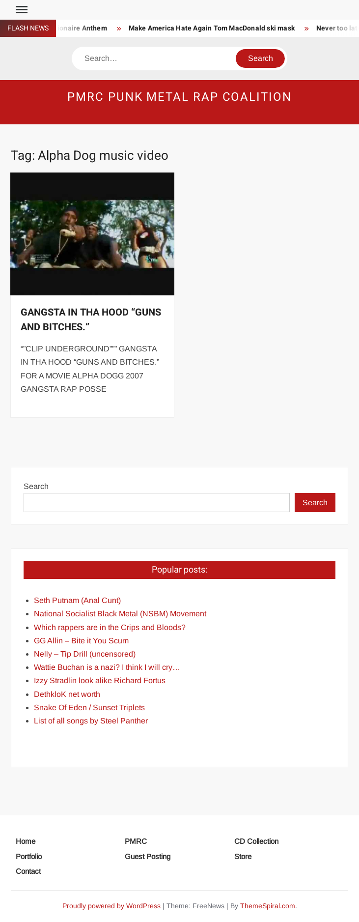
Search (36, 486)
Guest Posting (147, 856)
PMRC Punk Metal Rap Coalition (179, 97)
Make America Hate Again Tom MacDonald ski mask (216, 28)
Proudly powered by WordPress (111, 906)
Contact (28, 871)
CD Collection (256, 841)
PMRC (136, 841)
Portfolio (29, 856)
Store (242, 856)
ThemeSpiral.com (267, 906)
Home (25, 841)
